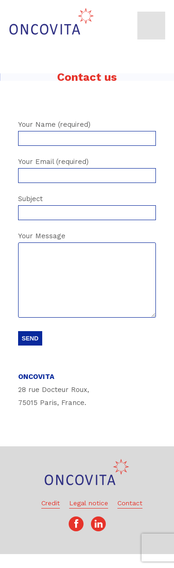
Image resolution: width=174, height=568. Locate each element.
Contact (129, 517)
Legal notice (88, 517)
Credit (50, 517)
